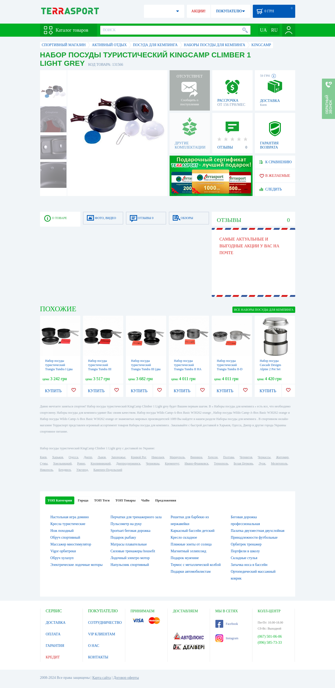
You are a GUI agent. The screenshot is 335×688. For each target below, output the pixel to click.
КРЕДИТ (53, 657)
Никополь (46, 470)
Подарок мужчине (185, 558)
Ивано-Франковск (196, 463)
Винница (196, 457)
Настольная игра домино (70, 517)
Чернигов (246, 457)
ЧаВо (145, 500)
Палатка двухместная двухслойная (257, 531)
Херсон (213, 457)
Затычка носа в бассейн (249, 565)
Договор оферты (126, 678)
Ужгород (82, 470)
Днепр (88, 457)
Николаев (158, 457)
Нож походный (62, 531)
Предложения (165, 500)
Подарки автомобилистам (191, 572)
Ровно (81, 463)
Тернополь (221, 463)
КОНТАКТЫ (98, 657)
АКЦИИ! (198, 11)
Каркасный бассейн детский (193, 531)
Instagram (226, 638)
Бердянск (65, 470)
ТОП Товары (125, 500)
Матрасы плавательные (128, 544)
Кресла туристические (68, 524)
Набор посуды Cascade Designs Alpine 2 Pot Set (270, 365)
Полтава (228, 457)
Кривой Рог (138, 457)
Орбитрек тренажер (246, 544)
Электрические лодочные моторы (77, 565)
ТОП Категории (60, 500)
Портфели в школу (245, 551)
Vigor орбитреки (63, 551)
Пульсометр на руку (126, 524)
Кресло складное (184, 537)
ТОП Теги (101, 500)
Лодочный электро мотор (129, 558)
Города (83, 500)
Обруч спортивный (65, 537)
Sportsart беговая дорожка (130, 531)
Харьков (57, 457)
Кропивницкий (100, 463)
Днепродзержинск (128, 463)
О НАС (93, 646)
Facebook (226, 624)
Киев (43, 457)
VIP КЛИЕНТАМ (101, 634)
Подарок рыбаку (123, 537)
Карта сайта (101, 678)
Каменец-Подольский (107, 470)
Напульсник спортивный (129, 565)
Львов (102, 457)
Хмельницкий (62, 463)
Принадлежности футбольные (254, 537)
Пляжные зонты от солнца (191, 544)
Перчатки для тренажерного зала (135, 517)
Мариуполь (177, 457)
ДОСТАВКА (56, 623)
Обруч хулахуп (62, 558)
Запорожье (118, 457)
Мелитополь (279, 463)
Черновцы (152, 463)
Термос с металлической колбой (196, 565)
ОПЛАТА (53, 634)
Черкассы (264, 457)
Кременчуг (172, 463)
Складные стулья (244, 558)
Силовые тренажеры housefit (132, 551)
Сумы (44, 463)
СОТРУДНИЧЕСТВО (105, 623)
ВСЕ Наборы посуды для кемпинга (263, 310)
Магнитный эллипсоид (188, 551)
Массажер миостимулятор (71, 544)
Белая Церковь (243, 463)
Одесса (73, 457)
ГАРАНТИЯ (55, 646)
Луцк (262, 463)
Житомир (282, 457)
